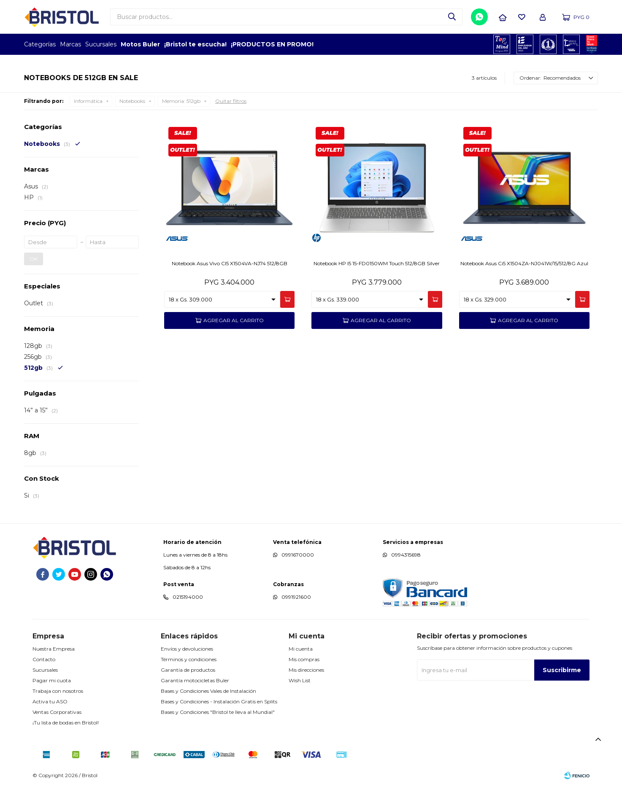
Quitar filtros (230, 101)
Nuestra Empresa (53, 649)
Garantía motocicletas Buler (195, 680)
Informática (88, 101)
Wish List (300, 680)
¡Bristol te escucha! (195, 44)
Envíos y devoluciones (187, 649)
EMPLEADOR (525, 44)
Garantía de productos (188, 670)
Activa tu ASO (50, 701)
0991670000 (297, 555)
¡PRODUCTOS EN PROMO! (272, 44)
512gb (181, 101)
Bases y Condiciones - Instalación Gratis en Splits (219, 701)
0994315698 (406, 555)
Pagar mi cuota (51, 680)
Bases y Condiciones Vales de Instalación (208, 691)
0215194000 (188, 597)
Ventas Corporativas (56, 712)
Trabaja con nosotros (57, 691)
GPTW (591, 44)
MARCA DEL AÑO (571, 44)
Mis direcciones (306, 670)
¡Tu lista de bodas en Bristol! (65, 722)
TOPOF (501, 44)
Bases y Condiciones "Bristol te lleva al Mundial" (218, 712)
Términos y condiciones (188, 659)
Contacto (43, 659)
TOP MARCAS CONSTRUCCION (548, 44)
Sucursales (100, 44)
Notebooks (132, 101)
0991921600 (296, 597)
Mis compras (304, 659)
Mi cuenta (301, 649)
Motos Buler (140, 44)
